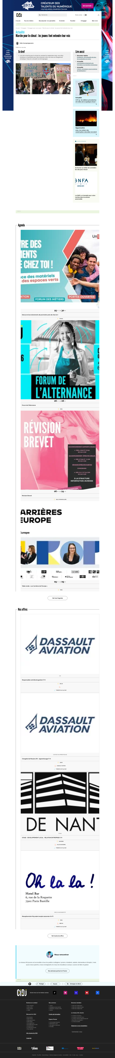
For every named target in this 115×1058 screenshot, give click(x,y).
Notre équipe (29, 1021)
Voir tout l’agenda (57, 598)
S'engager (84, 21)
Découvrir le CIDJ (31, 1014)
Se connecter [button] (98, 15)
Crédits (28, 1010)
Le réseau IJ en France (76, 1015)
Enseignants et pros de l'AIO (55, 1007)
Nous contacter (30, 1005)
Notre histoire (30, 1018)
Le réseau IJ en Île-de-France (78, 1017)
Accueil (18, 28)
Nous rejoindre (30, 1029)
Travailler (72, 21)
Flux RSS (39, 1055)
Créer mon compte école (77, 1008)
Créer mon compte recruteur (78, 1007)
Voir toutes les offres (57, 936)
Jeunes (51, 1005)
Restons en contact (31, 1002)
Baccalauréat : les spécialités (47, 21)
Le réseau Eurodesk (76, 1021)
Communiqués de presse (55, 1022)
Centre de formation (54, 1014)
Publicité (34, 1055)
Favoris (55, 984)
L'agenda (28, 1038)
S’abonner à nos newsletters (79, 1026)
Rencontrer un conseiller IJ (77, 1020)
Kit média (52, 1026)
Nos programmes (30, 1023)
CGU (70, 1055)
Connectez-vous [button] (77, 1032)
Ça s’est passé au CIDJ (31, 1027)
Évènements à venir (54, 1023)
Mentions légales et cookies (56, 1055)
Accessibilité (65, 1055)
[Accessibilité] (29, 984)
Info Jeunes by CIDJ (32, 1033)
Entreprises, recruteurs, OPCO (56, 1008)
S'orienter (62, 21)
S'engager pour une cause (34, 28)
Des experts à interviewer (55, 1025)
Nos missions (30, 1017)
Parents (51, 1010)
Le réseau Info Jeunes (77, 1013)
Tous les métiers (28, 21)
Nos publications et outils (32, 1024)
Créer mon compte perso (77, 1005)
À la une (18, 21)
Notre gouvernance (31, 1020)
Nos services (52, 1002)
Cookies (81, 1055)
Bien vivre (95, 21)
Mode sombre (78, 15)
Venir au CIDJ (30, 1007)
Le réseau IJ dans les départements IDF (80, 1018)
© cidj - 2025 (75, 1055)
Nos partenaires (30, 1026)
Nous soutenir (30, 1008)
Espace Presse (53, 1019)
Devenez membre (76, 1002)
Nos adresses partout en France (57, 971)
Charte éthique (45, 1055)
